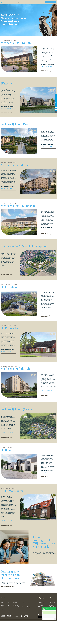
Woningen (2, 605)
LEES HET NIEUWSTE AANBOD (8, 586)
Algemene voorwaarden (9, 619)
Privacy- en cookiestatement (18, 619)
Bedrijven (2, 606)
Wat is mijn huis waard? (50, 2)
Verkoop (8, 602)
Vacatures (15, 608)
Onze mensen (15, 605)
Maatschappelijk (16, 606)
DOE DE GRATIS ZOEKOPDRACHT (41, 558)
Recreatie (2, 609)
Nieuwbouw (3, 608)
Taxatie (8, 605)
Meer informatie (46, 70)
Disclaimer (2, 619)
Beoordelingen (15, 602)
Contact (23, 602)
